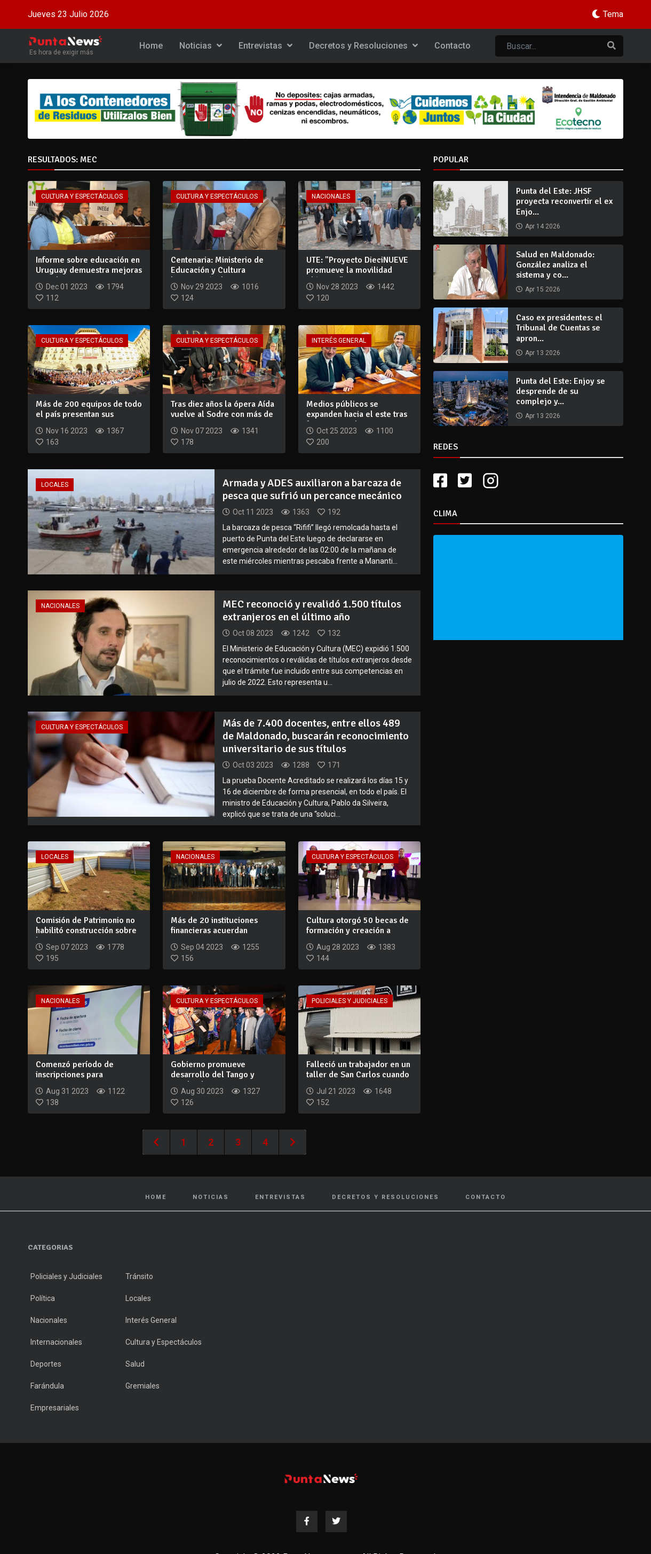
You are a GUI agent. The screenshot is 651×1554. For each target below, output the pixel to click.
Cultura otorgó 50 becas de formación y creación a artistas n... (357, 930)
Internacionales (56, 1342)
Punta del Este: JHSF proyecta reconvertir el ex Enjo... (564, 201)
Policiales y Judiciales (349, 1001)
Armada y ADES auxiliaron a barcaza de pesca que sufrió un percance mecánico (312, 489)
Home (151, 46)
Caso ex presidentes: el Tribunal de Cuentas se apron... (559, 327)
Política (42, 1298)
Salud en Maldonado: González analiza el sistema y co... (555, 264)
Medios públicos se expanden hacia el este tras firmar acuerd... (356, 414)
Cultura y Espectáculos (82, 196)
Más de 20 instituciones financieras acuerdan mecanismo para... (214, 930)
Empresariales (54, 1407)
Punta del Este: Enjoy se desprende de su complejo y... (560, 391)
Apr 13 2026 (542, 353)
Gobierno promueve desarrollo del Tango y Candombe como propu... (218, 1074)
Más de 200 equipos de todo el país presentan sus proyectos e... (89, 414)
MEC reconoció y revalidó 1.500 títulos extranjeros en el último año (312, 610)
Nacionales (331, 196)
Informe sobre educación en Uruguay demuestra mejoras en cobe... (89, 270)
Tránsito (139, 1276)
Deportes (45, 1364)
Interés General (339, 340)
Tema (613, 14)
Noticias (200, 46)
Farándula (47, 1386)
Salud (135, 1364)
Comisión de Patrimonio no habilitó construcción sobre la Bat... (86, 930)
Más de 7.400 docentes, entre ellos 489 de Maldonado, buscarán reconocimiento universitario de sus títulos (316, 735)
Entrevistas (265, 46)
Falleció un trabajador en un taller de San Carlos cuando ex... (358, 1074)
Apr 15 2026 (542, 289)
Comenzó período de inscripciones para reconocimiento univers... (82, 1074)
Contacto (452, 46)
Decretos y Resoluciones (363, 46)
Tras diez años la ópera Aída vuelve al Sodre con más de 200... (222, 414)
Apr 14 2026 (542, 226)
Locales (54, 484)
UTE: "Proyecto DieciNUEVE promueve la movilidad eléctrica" (357, 270)
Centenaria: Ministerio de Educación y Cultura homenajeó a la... (217, 270)
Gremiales (142, 1386)
